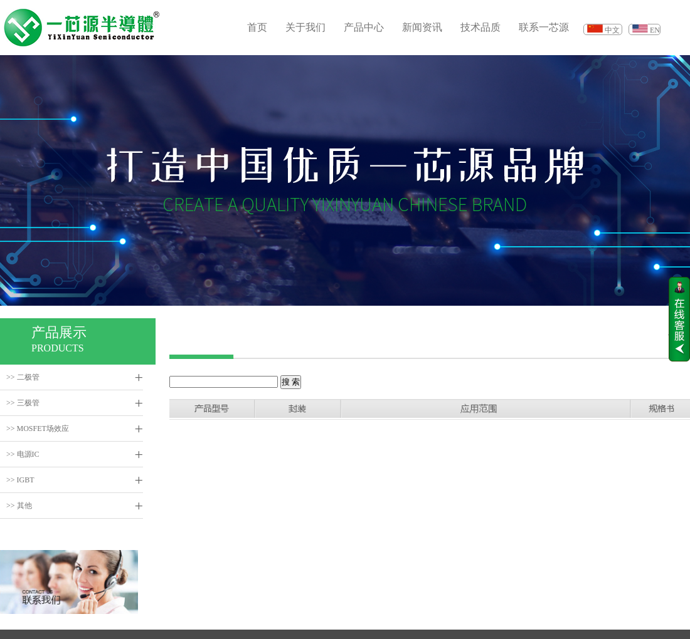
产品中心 (364, 27)
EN (655, 30)
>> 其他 (19, 505)
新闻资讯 (422, 27)
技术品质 (480, 27)
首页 (257, 27)
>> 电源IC (23, 454)
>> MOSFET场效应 (37, 428)
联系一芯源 (544, 27)
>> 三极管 (23, 402)
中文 (612, 30)
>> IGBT (20, 479)
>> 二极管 (23, 377)
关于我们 (305, 27)
